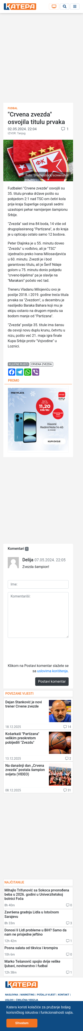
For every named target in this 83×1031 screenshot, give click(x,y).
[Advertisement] (41, 59)
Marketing (27, 994)
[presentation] (41, 650)
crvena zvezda (41, 364)
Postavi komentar (52, 681)
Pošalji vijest (46, 994)
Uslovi (9, 1000)
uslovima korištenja (52, 671)
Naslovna (11, 994)
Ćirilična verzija (27, 1000)
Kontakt (63, 994)
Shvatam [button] (22, 1023)
